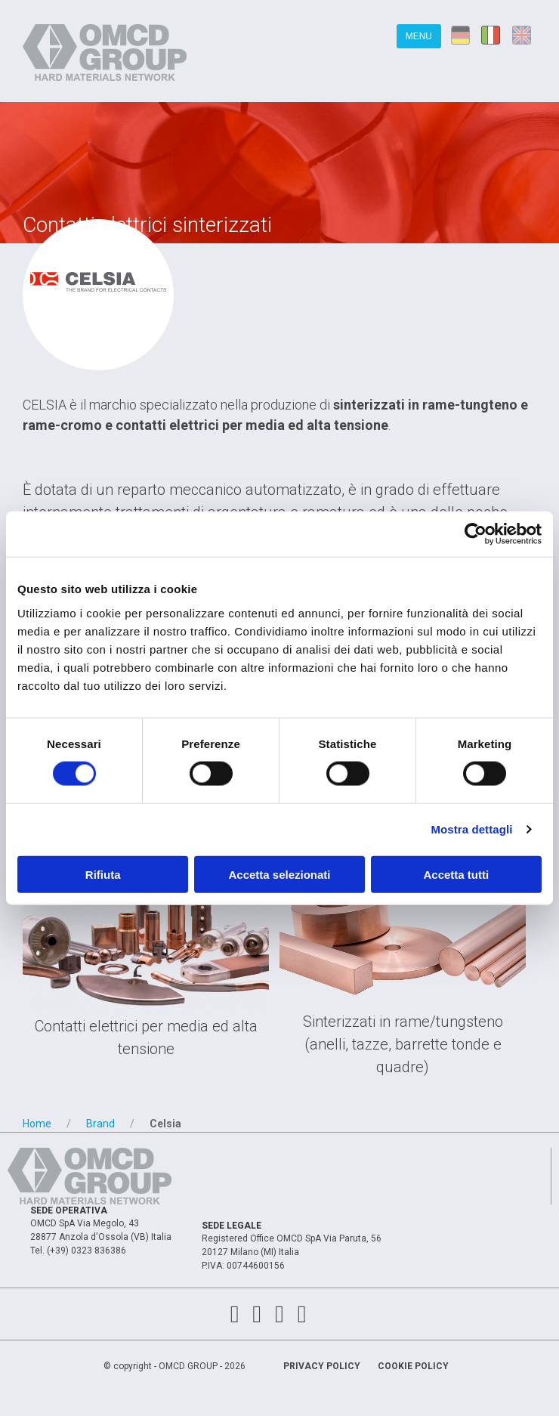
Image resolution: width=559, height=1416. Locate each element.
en (524, 34)
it (492, 34)
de (461, 34)
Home (37, 1124)
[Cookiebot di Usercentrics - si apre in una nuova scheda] (475, 534)
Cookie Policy (413, 1366)
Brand (100, 1124)
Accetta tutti (456, 873)
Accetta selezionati (279, 873)
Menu (419, 36)
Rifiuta (103, 873)
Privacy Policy (321, 1366)
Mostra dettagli (471, 829)
